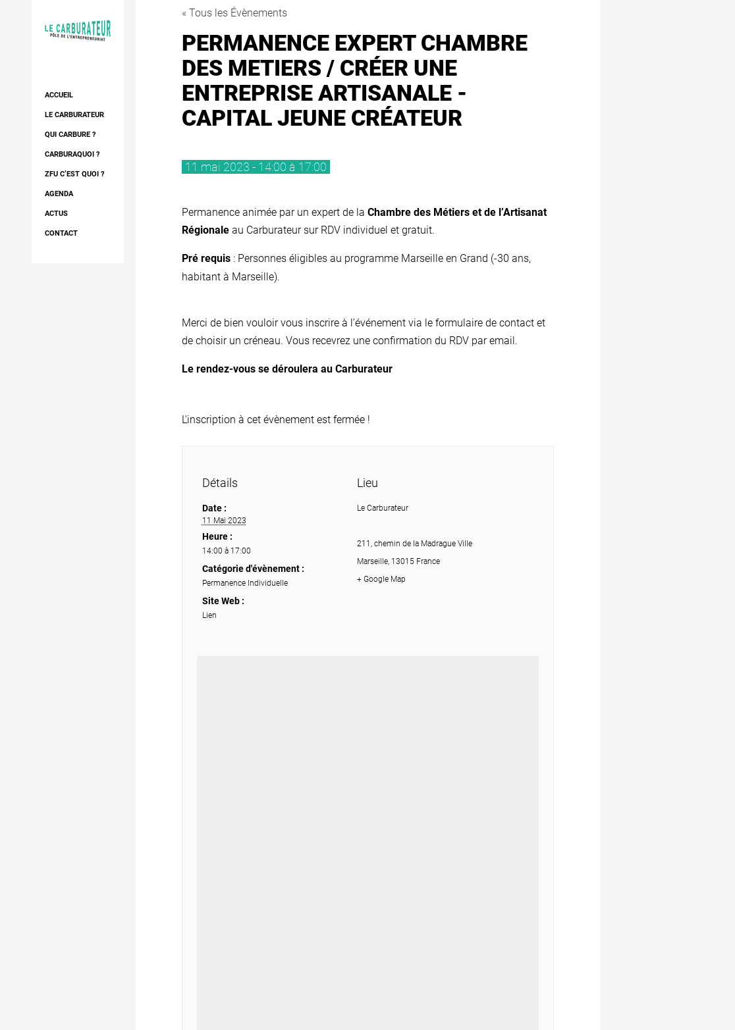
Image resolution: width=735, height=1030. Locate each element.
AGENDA (59, 194)
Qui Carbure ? (70, 134)
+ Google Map (381, 579)
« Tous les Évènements (234, 13)
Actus (56, 213)
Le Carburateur (74, 115)
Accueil (59, 95)
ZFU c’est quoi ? (74, 174)
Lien (209, 615)
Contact (61, 233)
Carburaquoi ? (72, 154)
